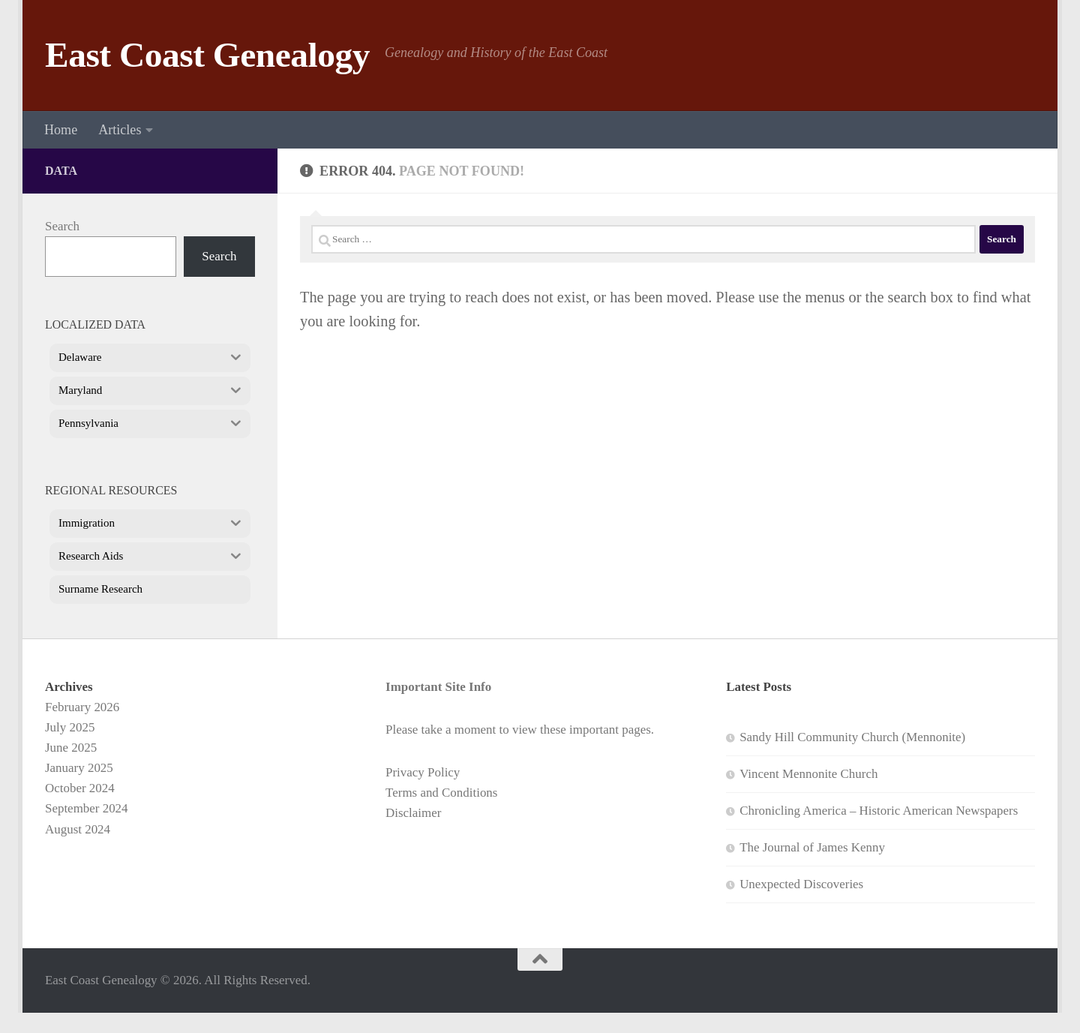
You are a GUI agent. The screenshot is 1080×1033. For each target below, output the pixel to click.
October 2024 (80, 788)
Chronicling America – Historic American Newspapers (879, 810)
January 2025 (79, 768)
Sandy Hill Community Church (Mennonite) (852, 737)
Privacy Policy (423, 772)
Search (62, 226)
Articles (119, 129)
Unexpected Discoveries (801, 884)
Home (60, 129)
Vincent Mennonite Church (809, 774)
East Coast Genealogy (207, 54)
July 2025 (69, 727)
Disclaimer (413, 813)
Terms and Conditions (441, 792)
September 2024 (86, 808)
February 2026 (82, 707)
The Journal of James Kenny (812, 847)
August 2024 (77, 829)
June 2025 (71, 747)
